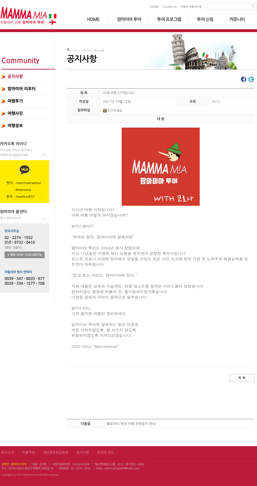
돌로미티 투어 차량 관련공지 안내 (131, 423)
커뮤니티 (237, 19)
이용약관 (28, 452)
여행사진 (15, 113)
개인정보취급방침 (55, 452)
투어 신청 (205, 19)
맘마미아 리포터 (21, 89)
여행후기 (15, 101)
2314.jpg (112, 110)
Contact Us (170, 6)
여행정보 (15, 126)
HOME (154, 6)
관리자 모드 (105, 452)
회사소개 (7, 452)
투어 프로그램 (169, 19)
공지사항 (15, 77)
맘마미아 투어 (129, 19)
